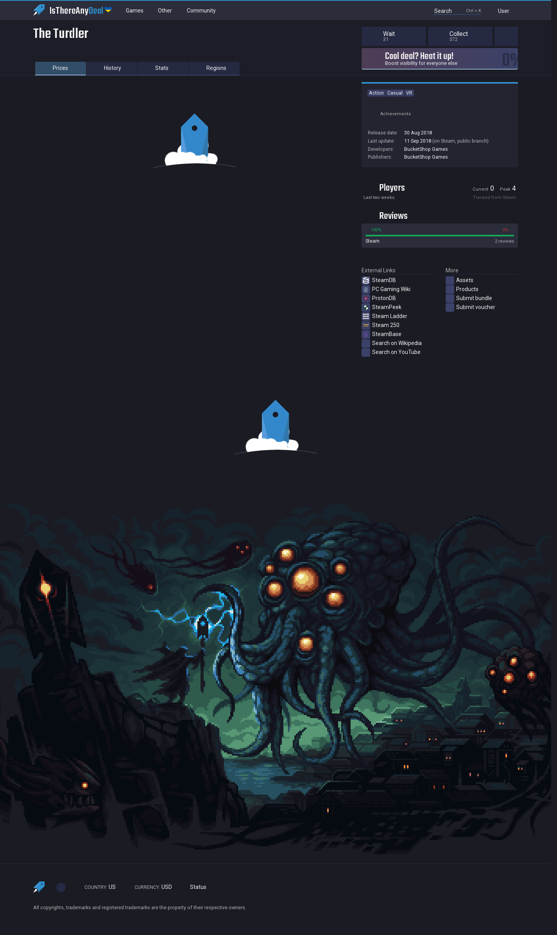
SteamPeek (381, 307)
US (96, 887)
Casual (395, 93)
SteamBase (381, 334)
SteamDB (379, 280)
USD (149, 887)
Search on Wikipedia (392, 343)
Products (462, 289)
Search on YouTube (391, 352)
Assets (459, 280)
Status (195, 887)
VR (409, 93)
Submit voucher (470, 307)
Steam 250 (380, 325)
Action (376, 93)
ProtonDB (379, 298)
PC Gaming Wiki (386, 289)
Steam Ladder (384, 316)
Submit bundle (469, 298)
